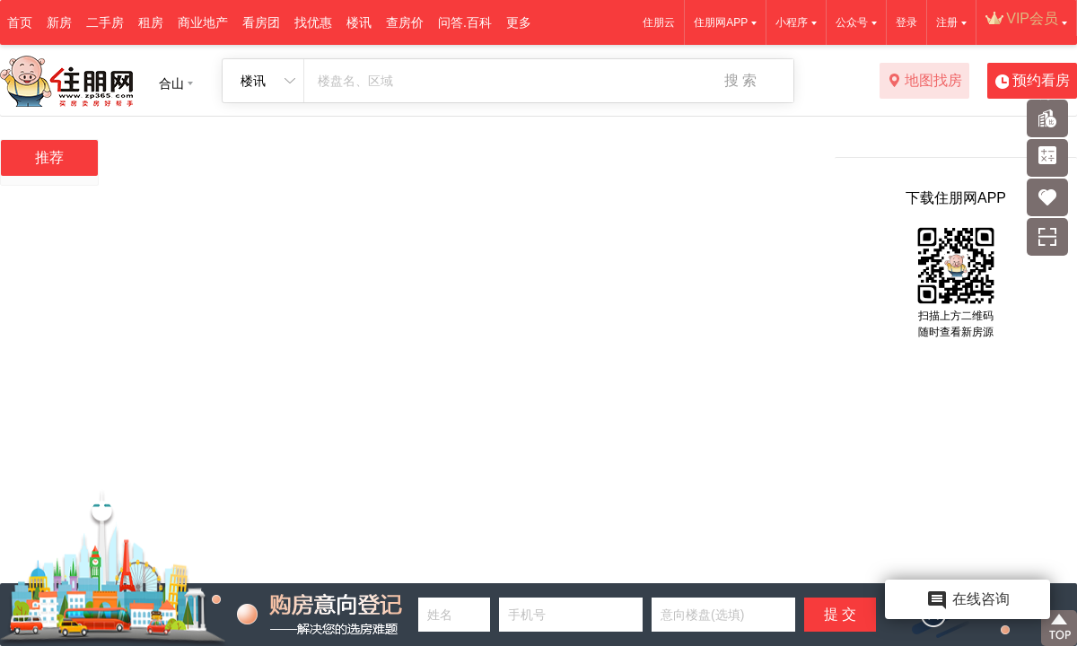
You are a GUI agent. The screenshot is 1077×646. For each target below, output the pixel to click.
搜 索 (740, 80)
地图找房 (925, 82)
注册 (947, 22)
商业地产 (203, 22)
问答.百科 (465, 22)
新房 (59, 22)
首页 (19, 22)
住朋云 (659, 22)
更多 (518, 22)
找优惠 (313, 22)
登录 (906, 22)
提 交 (840, 614)
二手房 (105, 22)
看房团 (261, 22)
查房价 (405, 22)
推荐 (49, 157)
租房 (150, 22)
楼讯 (359, 22)
